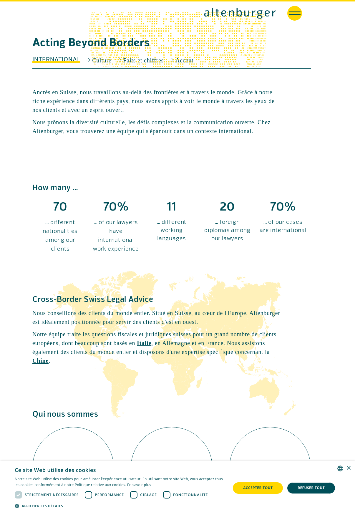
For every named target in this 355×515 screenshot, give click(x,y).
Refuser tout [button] (311, 487)
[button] (119, 506)
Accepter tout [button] (258, 487)
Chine (40, 360)
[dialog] (177, 488)
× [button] (348, 468)
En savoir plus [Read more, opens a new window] (139, 484)
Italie (144, 343)
